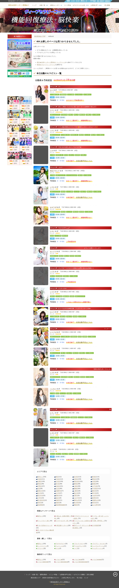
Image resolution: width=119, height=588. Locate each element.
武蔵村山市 (95, 500)
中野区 (39, 486)
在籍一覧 (35, 574)
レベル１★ (58, 559)
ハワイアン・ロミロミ (99, 543)
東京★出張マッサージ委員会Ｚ (60, 582)
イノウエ (53, 349)
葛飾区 (76, 488)
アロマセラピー (60, 543)
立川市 (58, 493)
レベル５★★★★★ (61, 562)
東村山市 (76, 500)
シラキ (52, 187)
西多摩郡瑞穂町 (60, 505)
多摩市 (94, 498)
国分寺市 (40, 495)
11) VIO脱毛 (95, 525)
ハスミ (52, 131)
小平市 (39, 498)
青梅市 (76, 505)
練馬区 (76, 483)
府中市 (94, 493)
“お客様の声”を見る (65, 574)
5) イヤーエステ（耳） (62, 520)
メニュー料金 (53, 574)
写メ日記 (79, 577)
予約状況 (53, 101)
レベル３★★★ (96, 559)
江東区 (76, 486)
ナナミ (52, 110)
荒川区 (58, 483)
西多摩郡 (40, 505)
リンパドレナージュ (98, 546)
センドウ (53, 252)
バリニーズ (40, 548)
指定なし (40, 476)
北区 (38, 488)
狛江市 (39, 493)
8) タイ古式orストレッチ (44, 525)
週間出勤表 (43, 574)
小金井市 (94, 495)
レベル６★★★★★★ (80, 562)
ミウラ (52, 292)
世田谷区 (76, 481)
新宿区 (94, 476)
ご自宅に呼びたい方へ (68, 577)
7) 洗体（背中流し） (98, 520)
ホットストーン (42, 546)
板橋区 (94, 483)
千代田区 (94, 488)
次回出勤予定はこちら (84, 162)
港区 (57, 476)
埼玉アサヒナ (54, 171)
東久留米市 (40, 500)
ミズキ (52, 373)
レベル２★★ (77, 559)
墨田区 (39, 483)
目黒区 (76, 479)
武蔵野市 (58, 491)
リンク (86, 577)
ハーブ (75, 548)
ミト (51, 449)
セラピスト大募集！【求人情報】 (84, 574)
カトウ (52, 312)
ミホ (51, 151)
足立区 (58, 488)
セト (51, 90)
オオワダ (53, 207)
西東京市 (40, 491)
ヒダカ (52, 433)
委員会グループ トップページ (46, 64)
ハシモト (53, 389)
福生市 (58, 498)
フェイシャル (59, 546)
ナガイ (52, 232)
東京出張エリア (36, 577)
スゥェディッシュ (97, 548)
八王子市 (76, 498)
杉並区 (58, 486)
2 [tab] (59, 31)
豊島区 (94, 479)
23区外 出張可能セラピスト (50, 577)
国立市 (76, 493)
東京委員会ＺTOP (40, 36)
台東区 (39, 481)
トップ (28, 574)
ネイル (57, 548)
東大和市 (76, 502)
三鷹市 (76, 491)
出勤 (52, 98)
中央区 (58, 479)
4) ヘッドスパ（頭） (43, 520)
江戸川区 (94, 486)
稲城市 (58, 500)
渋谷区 (39, 479)
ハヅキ (52, 272)
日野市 (76, 495)
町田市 (94, 502)
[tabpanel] (59, 20)
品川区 (76, 476)
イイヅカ (53, 332)
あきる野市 (95, 505)
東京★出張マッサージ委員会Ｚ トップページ (51, 62)
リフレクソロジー (79, 543)
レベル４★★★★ (42, 562)
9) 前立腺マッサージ (61, 525)
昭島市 (58, 495)
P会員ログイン (19, 36)
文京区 (58, 481)
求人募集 (107, 5)
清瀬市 (58, 502)
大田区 (94, 481)
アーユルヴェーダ (79, 546)
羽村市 (39, 502)
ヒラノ (52, 413)
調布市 (94, 491)
